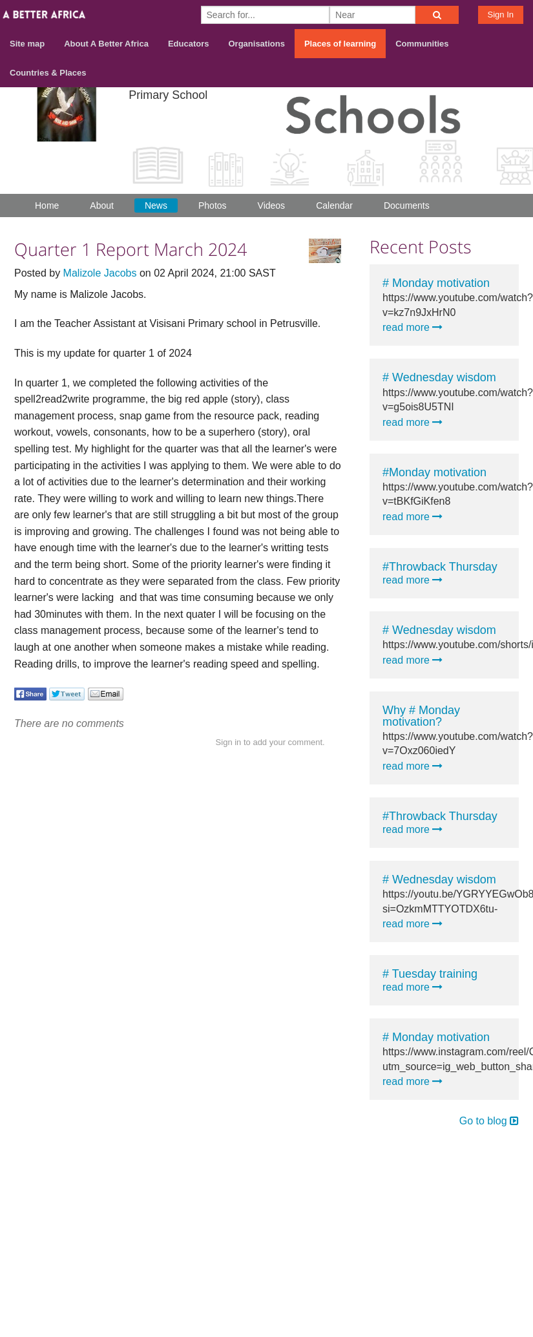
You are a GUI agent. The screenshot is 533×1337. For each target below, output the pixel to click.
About (102, 205)
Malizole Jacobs (100, 273)
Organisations (257, 43)
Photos (212, 205)
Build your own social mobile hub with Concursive (266, 1196)
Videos (272, 205)
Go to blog (489, 1120)
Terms (509, 1150)
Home (47, 205)
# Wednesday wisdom (439, 377)
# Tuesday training (429, 973)
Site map (27, 43)
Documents (407, 205)
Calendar (334, 205)
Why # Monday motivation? (421, 716)
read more (412, 327)
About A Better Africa (106, 43)
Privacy (506, 1167)
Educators (188, 43)
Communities (421, 43)
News (156, 205)
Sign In (501, 14)
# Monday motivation (436, 283)
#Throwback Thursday (439, 566)
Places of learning (340, 43)
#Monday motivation (434, 472)
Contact (463, 1150)
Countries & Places (48, 73)
